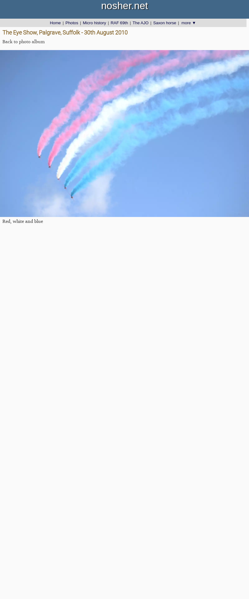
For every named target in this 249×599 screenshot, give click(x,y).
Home (55, 23)
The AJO (140, 23)
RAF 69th (119, 23)
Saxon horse (164, 23)
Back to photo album (23, 41)
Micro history (94, 23)
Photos (71, 23)
